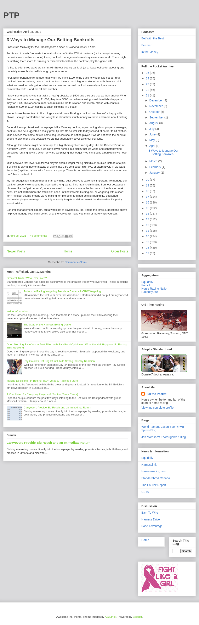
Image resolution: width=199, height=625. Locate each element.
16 (148, 202)
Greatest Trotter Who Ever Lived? (27, 278)
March (153, 161)
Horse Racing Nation (154, 288)
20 (148, 179)
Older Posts (119, 251)
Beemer (146, 45)
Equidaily (147, 282)
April (152, 145)
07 (148, 253)
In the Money (149, 52)
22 (148, 89)
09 (148, 242)
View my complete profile (157, 407)
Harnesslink (149, 464)
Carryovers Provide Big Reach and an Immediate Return (57, 407)
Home (68, 251)
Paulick (146, 285)
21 (148, 95)
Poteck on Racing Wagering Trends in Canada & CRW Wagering (62, 291)
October (154, 111)
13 (148, 219)
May (152, 140)
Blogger (137, 616)
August (154, 123)
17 (148, 196)
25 (148, 72)
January (154, 172)
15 (148, 208)
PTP (11, 15)
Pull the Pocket (156, 394)
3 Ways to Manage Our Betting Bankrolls (50, 39)
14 (148, 213)
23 (148, 84)
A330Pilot (110, 616)
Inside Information (17, 311)
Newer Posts (16, 251)
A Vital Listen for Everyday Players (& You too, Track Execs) (42, 394)
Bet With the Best (152, 38)
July (152, 128)
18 (148, 191)
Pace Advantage (152, 526)
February (155, 167)
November (156, 106)
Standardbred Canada (155, 478)
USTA (145, 491)
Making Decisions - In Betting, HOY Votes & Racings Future (42, 380)
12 (148, 225)
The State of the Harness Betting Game (47, 324)
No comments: (39, 235)
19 (148, 185)
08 (148, 247)
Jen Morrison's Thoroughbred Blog (163, 437)
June (152, 134)
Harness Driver (151, 519)
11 (148, 230)
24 (148, 78)
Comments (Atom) (75, 262)
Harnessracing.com (153, 471)
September (156, 117)
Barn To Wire (149, 512)
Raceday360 (149, 292)
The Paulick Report (153, 485)
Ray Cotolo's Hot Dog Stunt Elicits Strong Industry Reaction (59, 361)
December (156, 100)
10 (148, 236)
